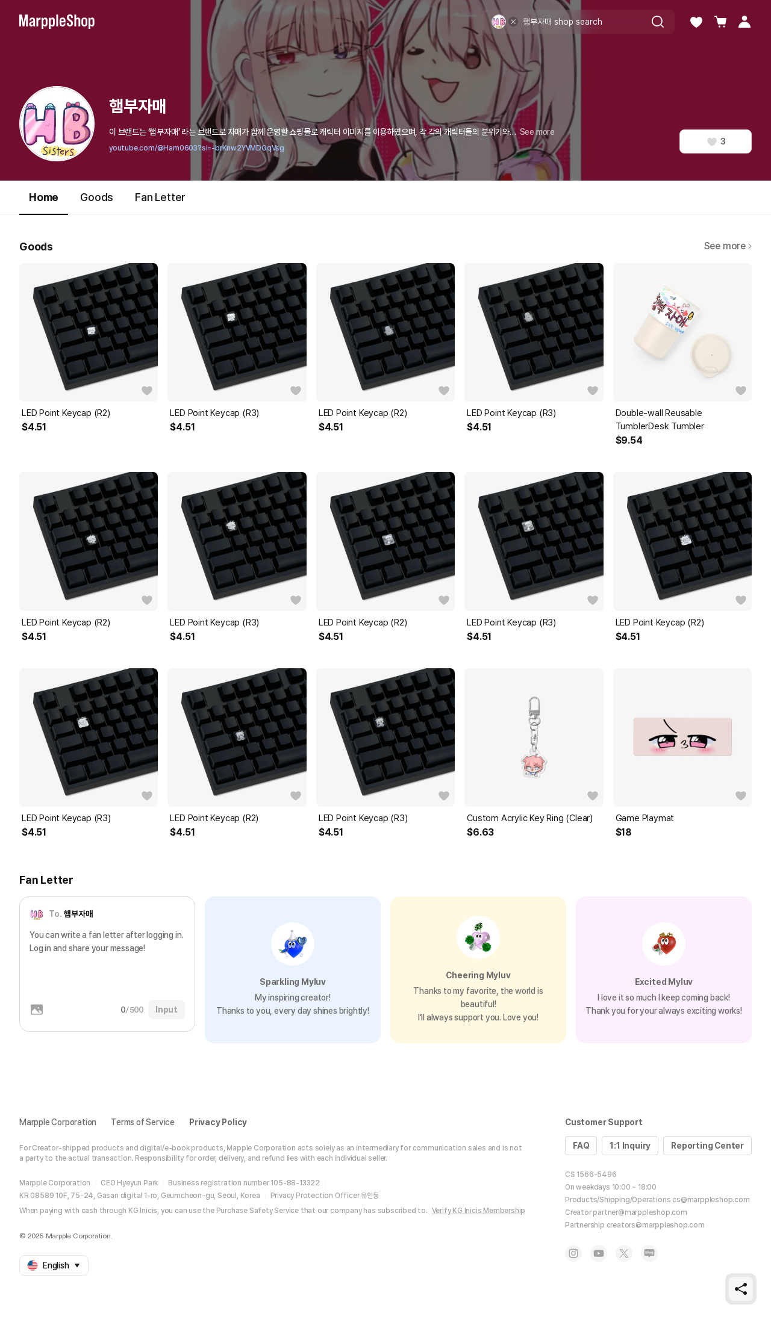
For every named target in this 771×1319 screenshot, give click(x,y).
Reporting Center (707, 1145)
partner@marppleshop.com (640, 1212)
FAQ (581, 1145)
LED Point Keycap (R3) (214, 413)
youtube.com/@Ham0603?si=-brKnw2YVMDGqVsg (196, 148)
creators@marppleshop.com (656, 1225)
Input (166, 1009)
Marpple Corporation (57, 1122)
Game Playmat (645, 818)
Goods (96, 197)
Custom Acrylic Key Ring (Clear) (530, 818)
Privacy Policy (218, 1122)
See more (537, 132)
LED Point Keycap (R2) (66, 413)
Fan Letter (160, 197)
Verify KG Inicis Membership (479, 1210)
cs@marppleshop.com (710, 1200)
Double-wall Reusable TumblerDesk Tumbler (660, 420)
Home (43, 202)
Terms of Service (143, 1122)
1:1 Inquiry (630, 1145)
